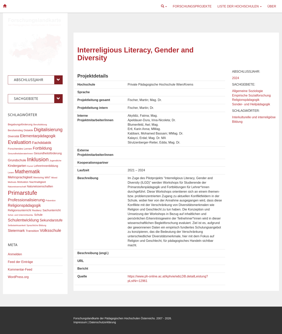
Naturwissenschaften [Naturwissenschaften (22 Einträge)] (40, 186)
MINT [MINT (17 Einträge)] (47, 177)
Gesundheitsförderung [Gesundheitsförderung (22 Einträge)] (48, 153)
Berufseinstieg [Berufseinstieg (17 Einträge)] (15, 130)
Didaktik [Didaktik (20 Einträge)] (28, 130)
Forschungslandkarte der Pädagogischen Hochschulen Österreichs (114, 318)
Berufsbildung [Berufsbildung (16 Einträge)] (40, 124)
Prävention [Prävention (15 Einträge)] (51, 200)
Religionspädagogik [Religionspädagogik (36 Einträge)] (24, 205)
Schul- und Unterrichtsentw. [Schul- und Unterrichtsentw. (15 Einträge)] (20, 215)
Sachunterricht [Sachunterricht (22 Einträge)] (51, 210)
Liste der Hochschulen (239, 6)
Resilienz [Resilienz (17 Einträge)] (37, 210)
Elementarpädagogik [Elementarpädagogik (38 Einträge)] (37, 136)
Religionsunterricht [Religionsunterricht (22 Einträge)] (19, 210)
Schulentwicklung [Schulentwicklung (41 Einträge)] (23, 220)
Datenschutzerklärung (102, 322)
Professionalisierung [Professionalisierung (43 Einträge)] (26, 200)
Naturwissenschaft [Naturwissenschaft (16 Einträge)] (17, 186)
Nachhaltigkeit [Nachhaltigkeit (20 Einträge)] (37, 182)
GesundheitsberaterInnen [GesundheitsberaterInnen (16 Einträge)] (20, 153)
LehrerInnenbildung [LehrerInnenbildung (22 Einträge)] (46, 165)
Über (272, 6)
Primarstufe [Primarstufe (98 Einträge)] (22, 193)
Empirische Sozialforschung (251, 95)
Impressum (80, 322)
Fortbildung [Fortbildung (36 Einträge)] (42, 148)
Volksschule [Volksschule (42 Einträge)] (50, 230)
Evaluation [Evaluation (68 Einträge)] (19, 142)
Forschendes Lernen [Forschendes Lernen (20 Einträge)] (20, 148)
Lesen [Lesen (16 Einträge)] (11, 172)
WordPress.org (18, 277)
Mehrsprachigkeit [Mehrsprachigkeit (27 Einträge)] (20, 177)
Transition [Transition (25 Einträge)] (32, 230)
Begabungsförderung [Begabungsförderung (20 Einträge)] (20, 124)
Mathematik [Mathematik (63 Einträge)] (27, 171)
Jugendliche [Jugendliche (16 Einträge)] (55, 160)
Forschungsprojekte (192, 6)
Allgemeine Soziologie (247, 91)
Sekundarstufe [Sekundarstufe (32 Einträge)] (51, 220)
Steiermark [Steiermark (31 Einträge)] (16, 231)
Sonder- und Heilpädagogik (251, 104)
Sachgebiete (38, 98)
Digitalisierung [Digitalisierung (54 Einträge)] (48, 129)
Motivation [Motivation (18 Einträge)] (22, 182)
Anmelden (15, 254)
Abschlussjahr (38, 79)
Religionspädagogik (245, 99)
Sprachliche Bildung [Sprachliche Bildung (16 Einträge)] (36, 225)
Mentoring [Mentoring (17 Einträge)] (38, 177)
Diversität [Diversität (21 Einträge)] (13, 136)
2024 (235, 78)
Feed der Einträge (20, 262)
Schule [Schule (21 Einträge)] (38, 214)
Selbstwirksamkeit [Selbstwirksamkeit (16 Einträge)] (17, 225)
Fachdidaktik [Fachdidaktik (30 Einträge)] (41, 143)
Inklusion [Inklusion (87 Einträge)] (38, 159)
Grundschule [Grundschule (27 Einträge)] (17, 160)
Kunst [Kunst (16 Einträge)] (30, 166)
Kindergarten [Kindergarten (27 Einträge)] (17, 165)
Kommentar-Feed (20, 269)
